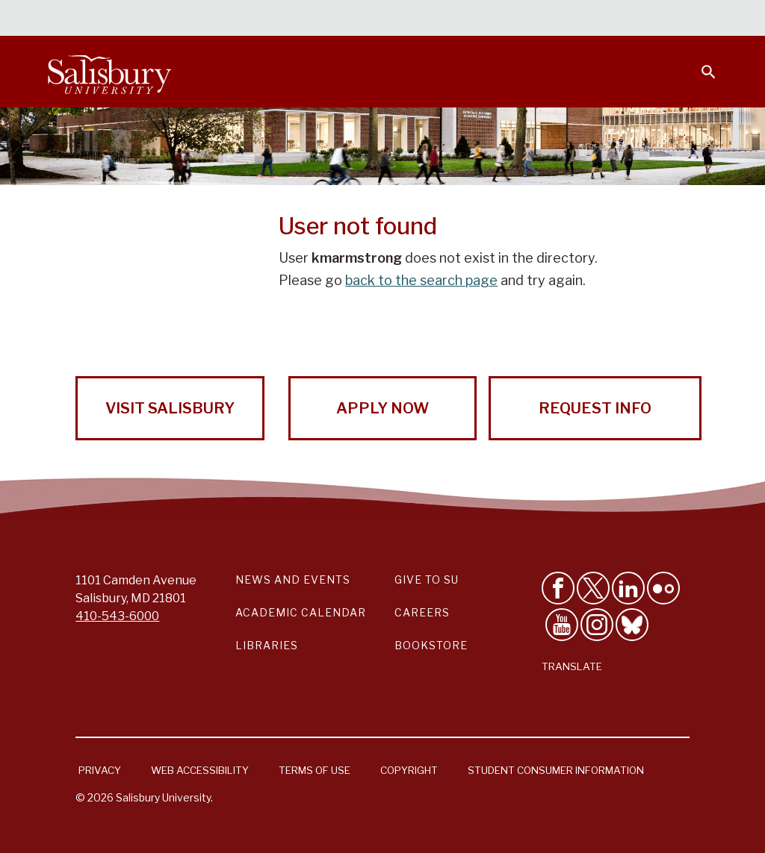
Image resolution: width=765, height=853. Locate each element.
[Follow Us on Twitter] (593, 588)
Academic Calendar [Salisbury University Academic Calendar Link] (300, 612)
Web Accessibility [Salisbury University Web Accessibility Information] (200, 770)
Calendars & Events (271, 19)
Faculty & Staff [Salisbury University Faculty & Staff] (465, 19)
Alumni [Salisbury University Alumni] (615, 19)
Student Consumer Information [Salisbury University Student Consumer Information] (556, 770)
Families (551, 19)
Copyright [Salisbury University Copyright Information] (409, 770)
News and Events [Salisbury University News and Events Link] (292, 579)
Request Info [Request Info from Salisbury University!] (595, 408)
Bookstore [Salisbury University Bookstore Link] (431, 645)
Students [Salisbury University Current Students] (374, 19)
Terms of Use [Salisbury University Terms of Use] (314, 770)
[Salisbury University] (109, 71)
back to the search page (421, 280)
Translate (572, 666)
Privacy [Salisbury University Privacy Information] (99, 770)
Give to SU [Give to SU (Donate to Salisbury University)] (426, 579)
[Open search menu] (699, 63)
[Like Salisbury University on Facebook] (558, 588)
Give (687, 18)
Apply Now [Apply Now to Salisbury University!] (382, 408)
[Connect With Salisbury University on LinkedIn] (628, 588)
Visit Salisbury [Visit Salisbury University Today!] (170, 408)
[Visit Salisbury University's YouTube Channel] (561, 624)
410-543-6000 (117, 616)
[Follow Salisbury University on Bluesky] (632, 624)
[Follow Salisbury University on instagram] (596, 624)
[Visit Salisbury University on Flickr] (663, 588)
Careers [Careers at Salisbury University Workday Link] (422, 612)
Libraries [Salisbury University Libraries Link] (266, 645)
